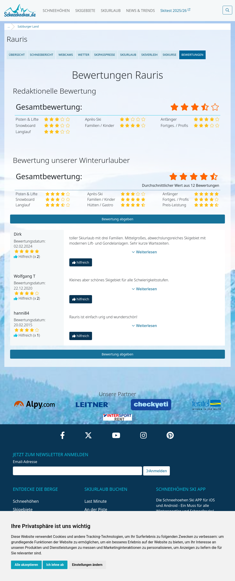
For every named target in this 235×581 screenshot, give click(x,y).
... (9, 26)
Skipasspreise (104, 55)
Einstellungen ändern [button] (87, 565)
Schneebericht (41, 55)
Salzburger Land (28, 26)
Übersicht (17, 55)
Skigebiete (85, 10)
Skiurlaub (110, 10)
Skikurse (169, 55)
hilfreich (80, 262)
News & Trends (140, 10)
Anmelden (156, 470)
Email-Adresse (25, 461)
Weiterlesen (144, 251)
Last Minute (95, 501)
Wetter (83, 55)
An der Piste (95, 509)
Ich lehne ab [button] (55, 565)
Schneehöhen (56, 10)
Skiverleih (149, 55)
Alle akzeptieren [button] (26, 565)
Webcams (65, 55)
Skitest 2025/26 (175, 10)
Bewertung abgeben (117, 219)
